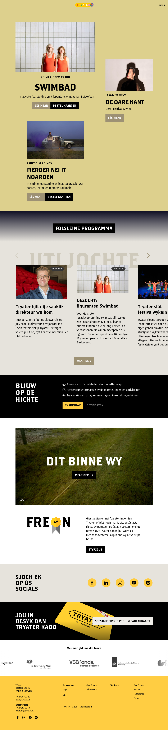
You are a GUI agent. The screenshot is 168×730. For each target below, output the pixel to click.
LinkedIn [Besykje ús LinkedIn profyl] (106, 582)
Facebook (17, 717)
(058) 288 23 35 (23, 697)
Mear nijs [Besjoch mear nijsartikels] (84, 360)
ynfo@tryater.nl (23, 699)
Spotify (36, 717)
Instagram (24, 717)
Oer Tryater (139, 685)
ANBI (74, 707)
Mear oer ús (84, 475)
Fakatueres (139, 694)
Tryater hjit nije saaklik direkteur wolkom (39, 309)
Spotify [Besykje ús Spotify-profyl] (148, 582)
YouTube (30, 717)
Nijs (64, 695)
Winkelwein (91, 689)
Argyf (65, 689)
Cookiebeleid (86, 707)
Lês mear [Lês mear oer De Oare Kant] (114, 117)
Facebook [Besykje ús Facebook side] (92, 582)
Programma (68, 685)
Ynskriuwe (73, 405)
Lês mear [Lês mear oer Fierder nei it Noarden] (35, 196)
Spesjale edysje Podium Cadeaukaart (122, 621)
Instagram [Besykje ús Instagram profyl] (120, 582)
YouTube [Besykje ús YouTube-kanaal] (134, 582)
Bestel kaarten (64, 105)
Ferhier (137, 698)
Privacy (66, 707)
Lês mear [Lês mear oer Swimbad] (41, 105)
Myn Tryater (92, 685)
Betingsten (95, 405)
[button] (17, 254)
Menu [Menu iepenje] (162, 5)
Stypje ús (95, 549)
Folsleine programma (84, 228)
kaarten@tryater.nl (24, 711)
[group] (41, 663)
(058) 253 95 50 (23, 708)
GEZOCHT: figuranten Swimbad (98, 303)
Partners (138, 689)
